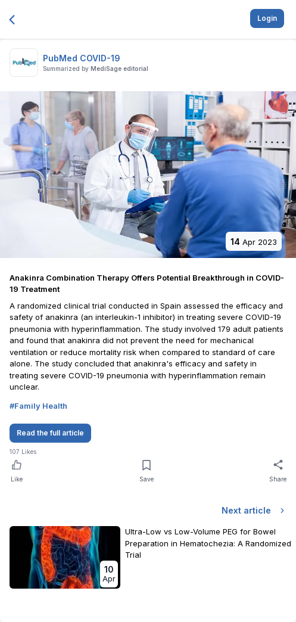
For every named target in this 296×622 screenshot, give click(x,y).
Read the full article (50, 432)
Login (267, 18)
